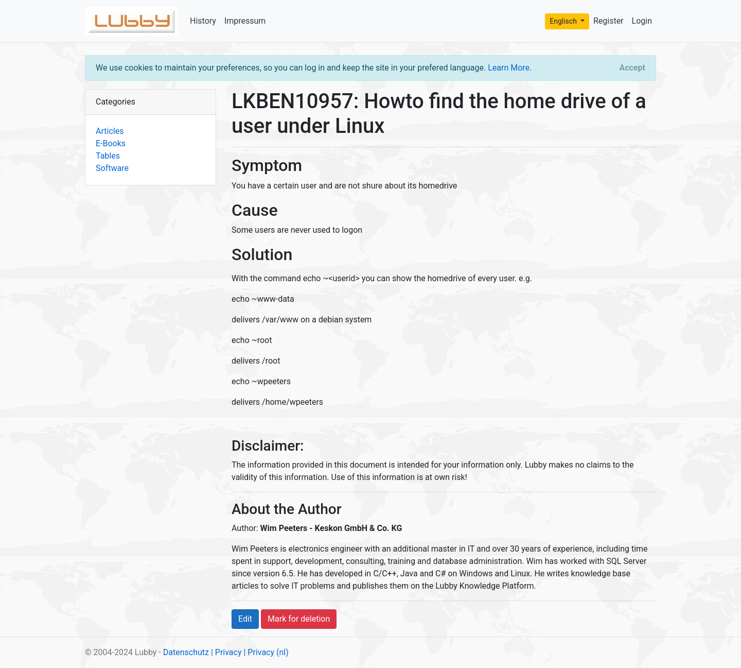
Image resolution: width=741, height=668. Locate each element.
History (203, 21)
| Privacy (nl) (265, 652)
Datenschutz (186, 652)
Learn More (509, 68)
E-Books (111, 143)
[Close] (632, 68)
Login (642, 21)
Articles (109, 131)
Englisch (564, 21)
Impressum (245, 21)
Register (608, 21)
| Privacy (226, 652)
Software (112, 168)
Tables (108, 156)
